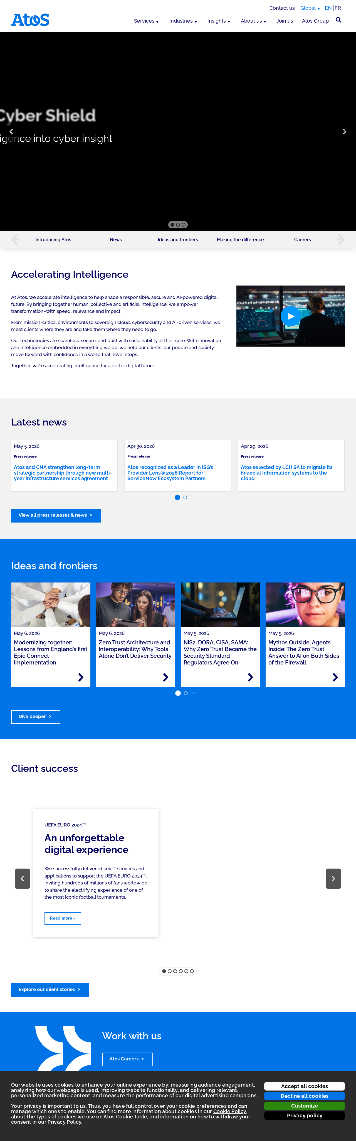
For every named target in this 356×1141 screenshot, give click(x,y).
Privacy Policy (64, 1122)
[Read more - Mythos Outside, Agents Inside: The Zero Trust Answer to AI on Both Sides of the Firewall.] (335, 677)
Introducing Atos (53, 239)
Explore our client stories (47, 989)
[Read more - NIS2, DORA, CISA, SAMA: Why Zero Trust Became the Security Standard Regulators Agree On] (250, 677)
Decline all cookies (304, 1096)
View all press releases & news (53, 515)
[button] (11, 132)
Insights (216, 21)
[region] (178, 131)
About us (251, 21)
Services (144, 21)
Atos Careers (124, 1059)
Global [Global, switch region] (308, 8)
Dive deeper (32, 716)
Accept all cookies (304, 1086)
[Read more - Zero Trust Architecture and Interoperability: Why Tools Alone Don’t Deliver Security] (165, 677)
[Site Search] (338, 19)
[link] (64, 465)
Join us (284, 21)
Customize (304, 1106)
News (116, 239)
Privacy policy (304, 1115)
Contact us (282, 8)
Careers (302, 239)
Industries (181, 21)
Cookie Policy (229, 1111)
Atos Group (315, 21)
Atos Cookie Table (125, 1117)
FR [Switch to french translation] (338, 8)
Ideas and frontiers (178, 239)
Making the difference (240, 239)
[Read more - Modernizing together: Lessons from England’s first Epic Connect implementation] (81, 677)
